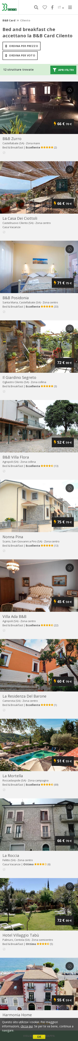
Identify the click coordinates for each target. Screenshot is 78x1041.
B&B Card (8, 20)
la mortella (12, 775)
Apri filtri (63, 70)
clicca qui (27, 1026)
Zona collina (38, 382)
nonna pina (12, 536)
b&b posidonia (15, 297)
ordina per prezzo (21, 46)
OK (39, 1037)
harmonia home (17, 1014)
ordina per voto (20, 55)
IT (61, 7)
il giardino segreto (19, 377)
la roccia (10, 855)
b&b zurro (11, 138)
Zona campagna (38, 780)
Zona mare (33, 143)
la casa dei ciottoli (19, 218)
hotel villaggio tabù (20, 935)
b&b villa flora (15, 457)
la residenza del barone (24, 696)
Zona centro (43, 223)
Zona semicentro (42, 940)
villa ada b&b (14, 616)
